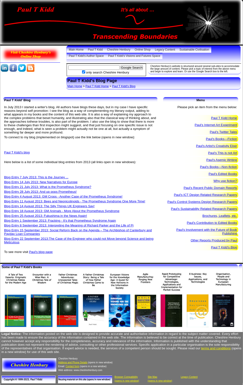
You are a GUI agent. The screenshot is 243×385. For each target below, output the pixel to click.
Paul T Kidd (95, 49)
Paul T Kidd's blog (17, 152)
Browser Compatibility (126, 377)
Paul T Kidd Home (97, 86)
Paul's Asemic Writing (221, 160)
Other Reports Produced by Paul (214, 240)
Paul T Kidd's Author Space (86, 56)
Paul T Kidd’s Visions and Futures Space (134, 56)
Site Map (152, 377)
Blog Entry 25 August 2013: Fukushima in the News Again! (45, 216)
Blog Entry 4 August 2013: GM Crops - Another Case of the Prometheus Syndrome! (63, 196)
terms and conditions (216, 348)
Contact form (72, 366)
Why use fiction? (225, 181)
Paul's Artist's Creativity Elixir (216, 146)
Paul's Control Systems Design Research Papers (202, 202)
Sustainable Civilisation (194, 49)
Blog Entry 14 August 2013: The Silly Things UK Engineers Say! (49, 206)
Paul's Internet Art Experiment (216, 125)
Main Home (76, 49)
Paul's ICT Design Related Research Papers (205, 195)
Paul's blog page (41, 252)
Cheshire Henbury (118, 49)
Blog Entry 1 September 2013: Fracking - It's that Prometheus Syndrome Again (60, 220)
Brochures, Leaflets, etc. (219, 216)
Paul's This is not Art (222, 153)
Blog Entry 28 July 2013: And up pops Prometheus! (40, 191)
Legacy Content (165, 49)
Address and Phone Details (72, 362)
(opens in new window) (127, 380)
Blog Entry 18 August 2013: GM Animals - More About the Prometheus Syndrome (61, 211)
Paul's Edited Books (223, 174)
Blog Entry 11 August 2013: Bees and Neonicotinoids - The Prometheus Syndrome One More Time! (74, 201)
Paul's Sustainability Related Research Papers (204, 209)
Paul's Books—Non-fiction (218, 167)
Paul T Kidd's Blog (123, 86)
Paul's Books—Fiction (221, 139)
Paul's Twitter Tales (223, 132)
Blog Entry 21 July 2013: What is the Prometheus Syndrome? (47, 187)
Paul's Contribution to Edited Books (212, 223)
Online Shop (143, 49)
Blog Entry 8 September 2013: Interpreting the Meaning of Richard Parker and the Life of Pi (69, 225)
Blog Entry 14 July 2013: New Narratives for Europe (40, 182)
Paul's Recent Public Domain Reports (210, 188)
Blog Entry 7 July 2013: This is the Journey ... (36, 177)
